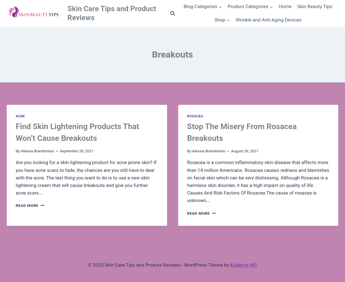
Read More (30, 205)
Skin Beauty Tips (314, 6)
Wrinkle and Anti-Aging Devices (269, 20)
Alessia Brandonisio (37, 151)
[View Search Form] (173, 13)
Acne (20, 116)
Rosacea (195, 116)
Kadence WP (243, 265)
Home (285, 6)
